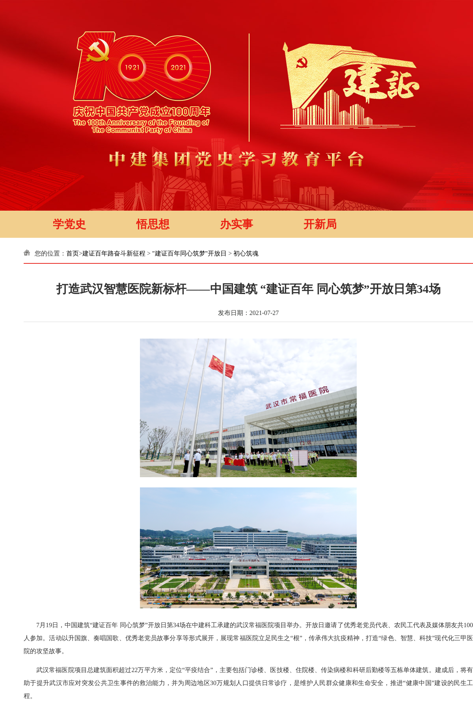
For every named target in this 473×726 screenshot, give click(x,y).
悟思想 (152, 224)
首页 (72, 253)
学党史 (69, 224)
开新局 (320, 224)
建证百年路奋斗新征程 (113, 253)
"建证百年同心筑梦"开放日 (189, 253)
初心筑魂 (246, 253)
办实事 (236, 224)
